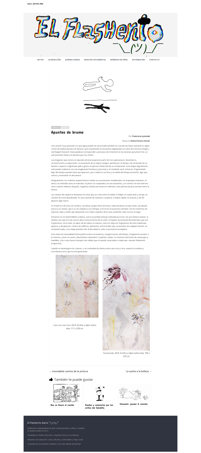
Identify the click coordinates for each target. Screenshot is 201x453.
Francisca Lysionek (141, 136)
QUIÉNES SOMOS (72, 59)
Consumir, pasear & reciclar (134, 404)
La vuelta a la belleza (139, 371)
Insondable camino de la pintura (68, 371)
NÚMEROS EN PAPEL (119, 59)
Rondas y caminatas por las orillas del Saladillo (99, 406)
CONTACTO (154, 59)
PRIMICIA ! (55, 127)
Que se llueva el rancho (62, 405)
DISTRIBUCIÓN (138, 59)
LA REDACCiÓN (54, 59)
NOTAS (40, 59)
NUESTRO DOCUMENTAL (95, 59)
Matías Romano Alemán (140, 141)
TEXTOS (65, 127)
